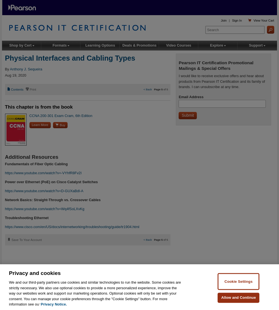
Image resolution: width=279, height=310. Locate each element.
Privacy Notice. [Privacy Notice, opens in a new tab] (54, 304)
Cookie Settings (239, 281)
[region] (139, 287)
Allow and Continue (238, 297)
